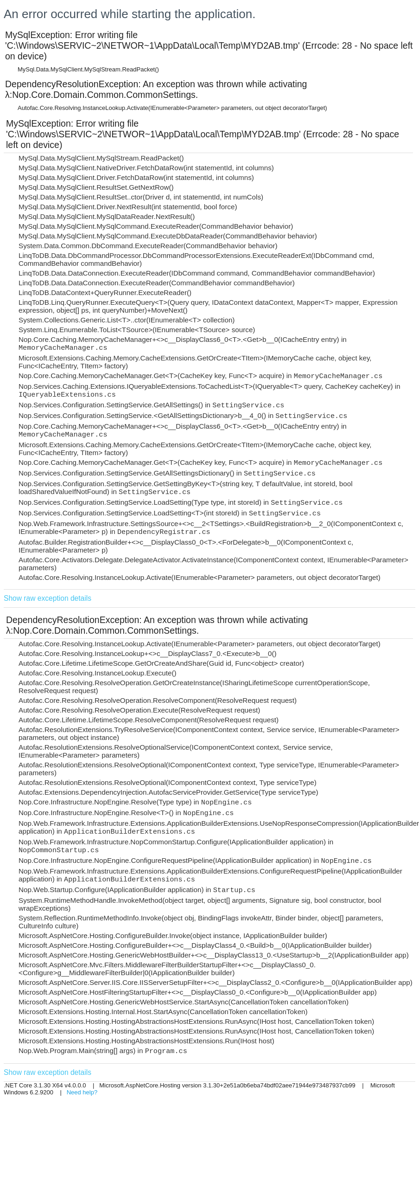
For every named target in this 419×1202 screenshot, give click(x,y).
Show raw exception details (47, 598)
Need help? (82, 1092)
